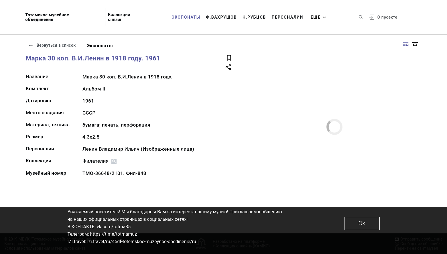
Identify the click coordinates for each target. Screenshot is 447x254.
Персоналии (287, 17)
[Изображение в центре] (415, 45)
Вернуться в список (52, 45)
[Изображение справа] (405, 45)
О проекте (387, 17)
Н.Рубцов (254, 17)
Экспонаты (186, 17)
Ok (362, 223)
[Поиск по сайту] (361, 17)
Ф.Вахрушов (221, 17)
